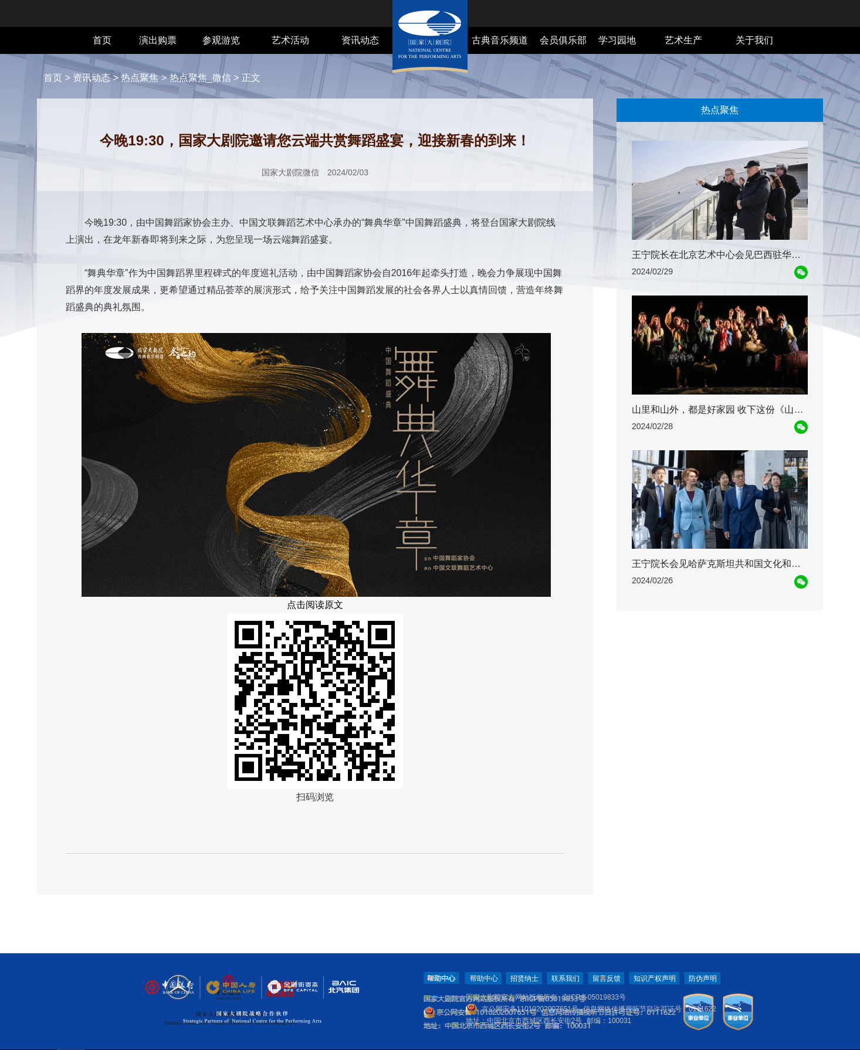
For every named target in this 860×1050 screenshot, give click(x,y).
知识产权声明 (655, 978)
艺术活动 (290, 40)
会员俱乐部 (563, 40)
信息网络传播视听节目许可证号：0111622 (649, 1009)
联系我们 (565, 978)
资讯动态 (360, 40)
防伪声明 (703, 978)
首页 (102, 40)
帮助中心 (484, 978)
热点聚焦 (139, 78)
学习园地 (617, 40)
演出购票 (158, 40)
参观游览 (221, 40)
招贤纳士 (524, 978)
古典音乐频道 (500, 40)
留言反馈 (606, 978)
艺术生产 (683, 40)
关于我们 (754, 40)
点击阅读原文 (315, 605)
